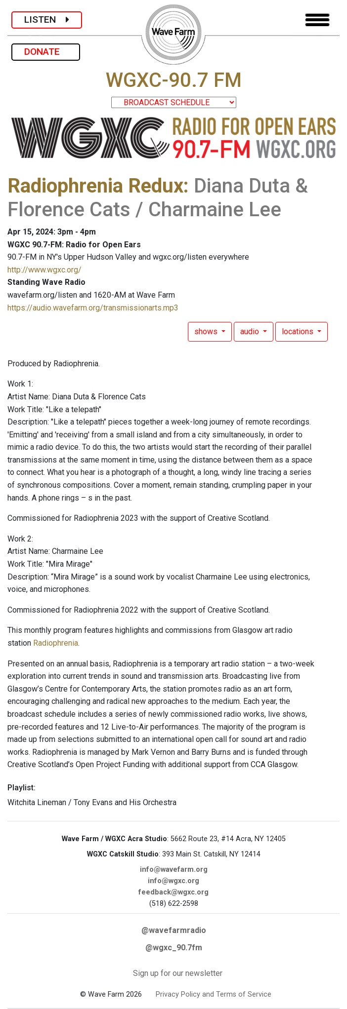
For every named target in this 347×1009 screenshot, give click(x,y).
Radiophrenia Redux (95, 185)
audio (250, 331)
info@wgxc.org (173, 881)
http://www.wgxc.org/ (44, 269)
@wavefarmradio (173, 930)
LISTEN (46, 19)
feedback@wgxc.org (173, 892)
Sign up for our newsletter (177, 973)
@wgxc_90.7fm (173, 947)
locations (298, 331)
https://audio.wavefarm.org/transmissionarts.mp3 (92, 307)
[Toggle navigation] (317, 20)
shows (206, 331)
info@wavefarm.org (174, 869)
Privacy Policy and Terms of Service (213, 994)
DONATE (45, 51)
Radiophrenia (55, 643)
